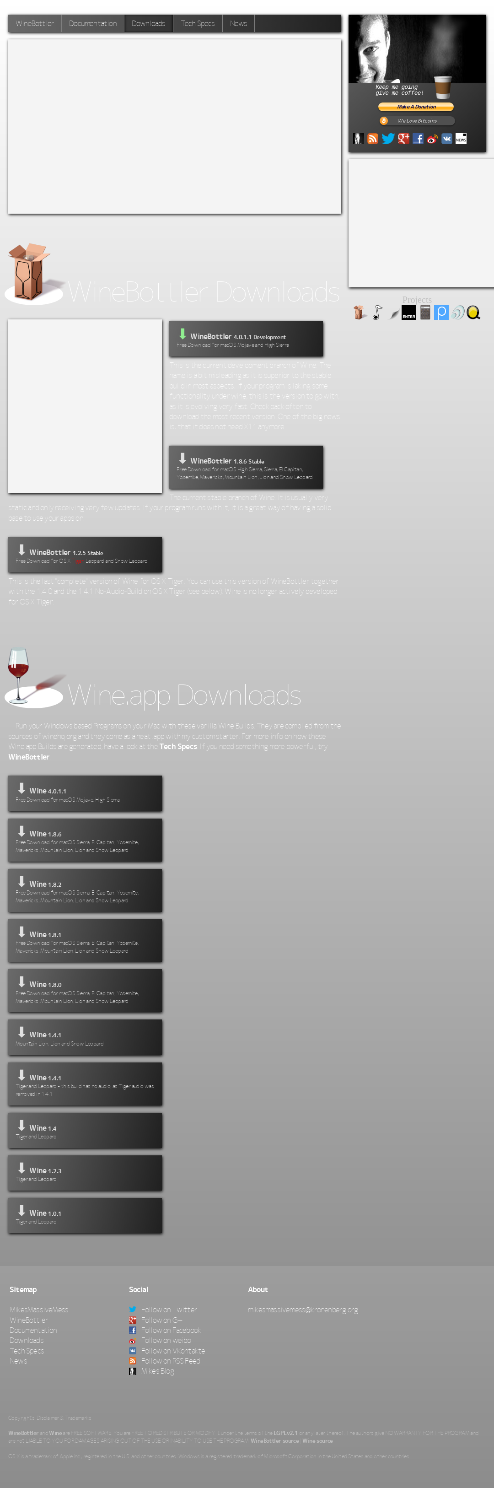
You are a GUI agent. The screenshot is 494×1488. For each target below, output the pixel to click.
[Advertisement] (94, 125)
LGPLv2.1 (286, 1433)
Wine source (317, 1441)
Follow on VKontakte (167, 1350)
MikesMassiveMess (39, 1309)
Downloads (149, 23)
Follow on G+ (156, 1320)
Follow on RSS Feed (164, 1360)
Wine (55, 1433)
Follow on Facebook (165, 1330)
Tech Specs (198, 23)
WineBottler (35, 23)
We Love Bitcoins (416, 121)
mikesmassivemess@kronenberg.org (303, 1309)
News (238, 23)
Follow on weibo (160, 1340)
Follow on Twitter (163, 1309)
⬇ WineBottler (246, 466)
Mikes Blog (151, 1371)
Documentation (93, 23)
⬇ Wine (85, 792)
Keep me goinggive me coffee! (424, 86)
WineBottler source (275, 1441)
